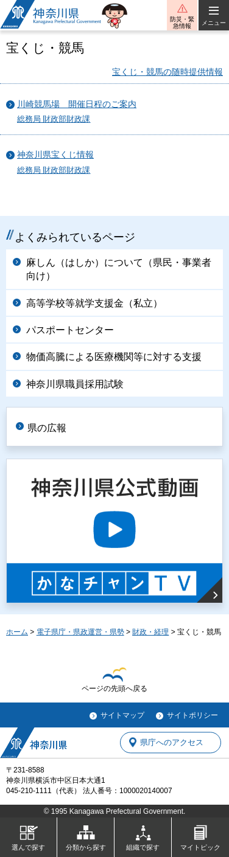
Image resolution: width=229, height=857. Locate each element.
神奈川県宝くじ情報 (55, 154)
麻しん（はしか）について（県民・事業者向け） (118, 269)
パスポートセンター (70, 330)
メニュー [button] (214, 22)
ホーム (17, 632)
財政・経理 (150, 632)
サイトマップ (122, 715)
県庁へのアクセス (171, 742)
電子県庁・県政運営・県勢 (80, 632)
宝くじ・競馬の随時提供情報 (167, 72)
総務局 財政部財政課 (54, 119)
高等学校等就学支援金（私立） (94, 303)
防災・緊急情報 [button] (182, 22)
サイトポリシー (192, 715)
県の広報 (46, 428)
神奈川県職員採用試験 (75, 384)
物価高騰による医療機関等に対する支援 (114, 357)
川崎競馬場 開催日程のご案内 (76, 104)
